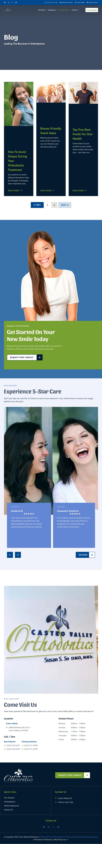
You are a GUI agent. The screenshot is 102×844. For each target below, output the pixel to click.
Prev (37, 205)
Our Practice (42, 10)
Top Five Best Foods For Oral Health (82, 134)
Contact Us (76, 10)
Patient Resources (65, 10)
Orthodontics (53, 10)
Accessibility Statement (89, 837)
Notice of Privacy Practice (69, 837)
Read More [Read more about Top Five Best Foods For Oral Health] (78, 190)
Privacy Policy (53, 837)
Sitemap (43, 837)
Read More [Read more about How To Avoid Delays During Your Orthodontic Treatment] (13, 190)
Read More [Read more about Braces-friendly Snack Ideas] (46, 190)
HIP (67, 840)
